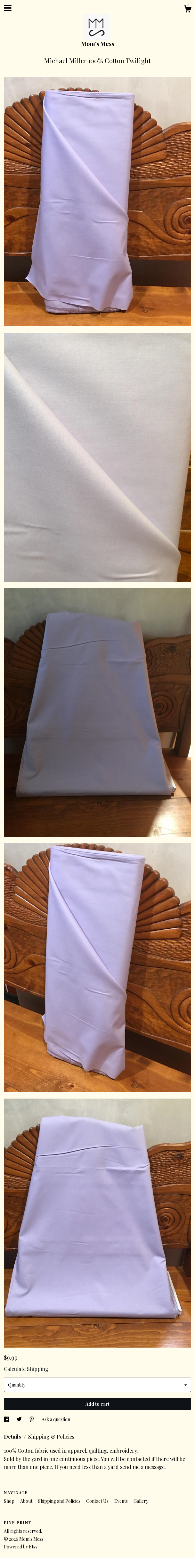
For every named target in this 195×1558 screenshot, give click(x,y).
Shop (9, 1501)
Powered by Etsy (20, 1547)
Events (121, 1501)
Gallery (141, 1501)
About (26, 1501)
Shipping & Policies (51, 1436)
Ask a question (56, 1419)
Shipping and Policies (59, 1501)
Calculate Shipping (26, 1368)
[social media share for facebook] (7, 1419)
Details (13, 1436)
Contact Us (98, 1501)
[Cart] (187, 10)
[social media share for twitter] (19, 1419)
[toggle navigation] (8, 8)
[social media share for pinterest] (32, 1419)
